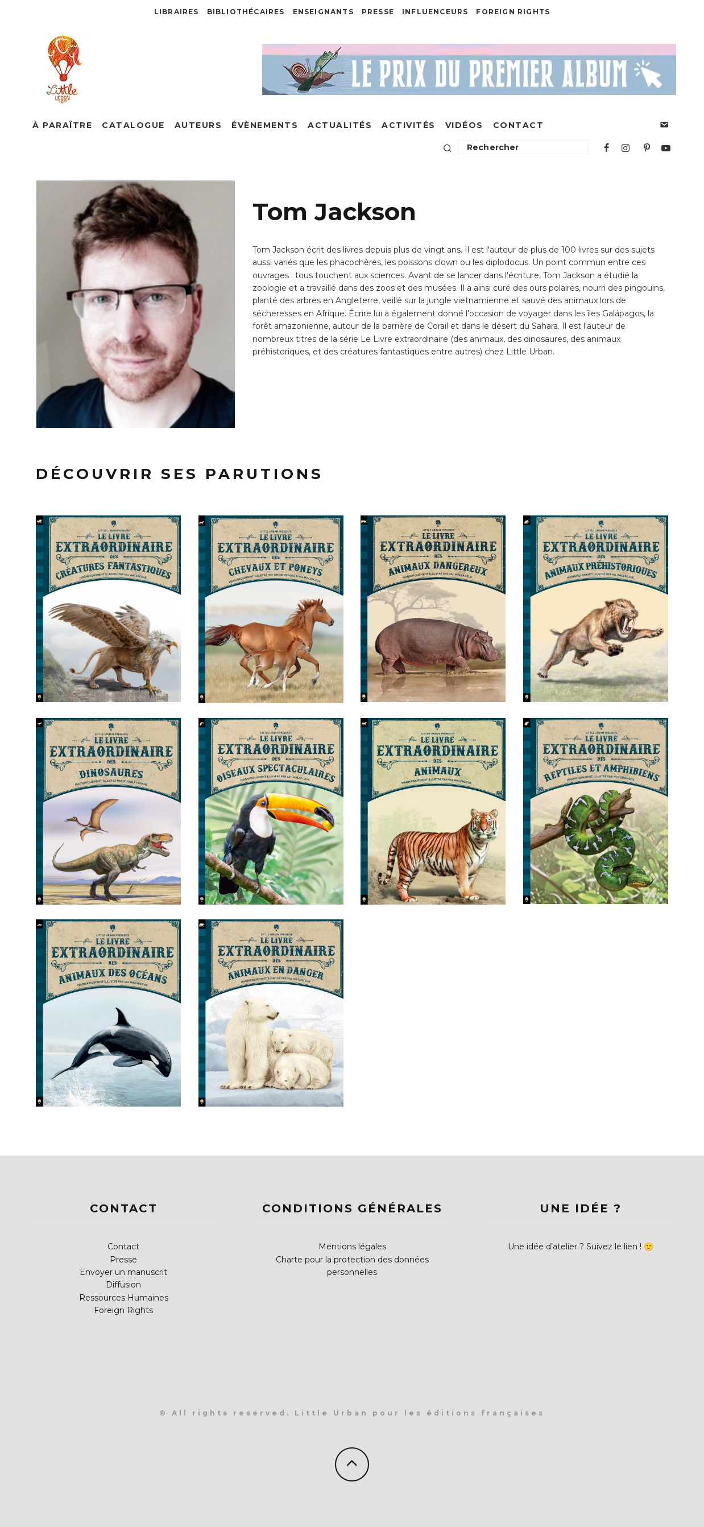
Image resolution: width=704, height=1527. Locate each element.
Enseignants (323, 11)
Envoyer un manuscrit (123, 1272)
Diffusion (123, 1285)
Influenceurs (435, 11)
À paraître (62, 125)
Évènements (264, 125)
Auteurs (198, 125)
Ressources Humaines (123, 1298)
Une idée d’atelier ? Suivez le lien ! (574, 1246)
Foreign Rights (513, 11)
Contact (518, 125)
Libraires (176, 11)
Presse (378, 11)
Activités (409, 125)
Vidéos (464, 125)
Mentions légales (352, 1246)
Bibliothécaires (246, 11)
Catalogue (133, 125)
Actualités (340, 125)
